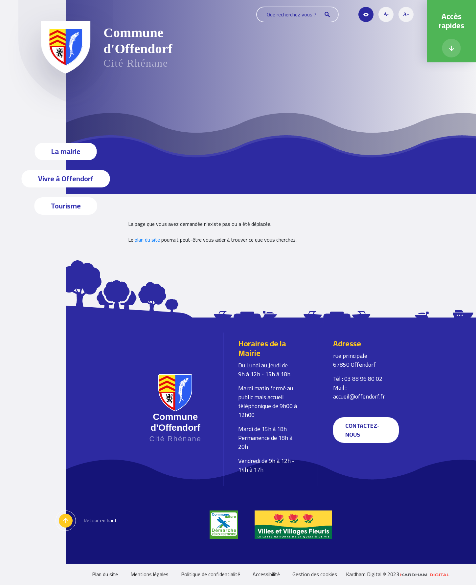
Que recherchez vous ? (298, 14)
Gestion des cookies (314, 574)
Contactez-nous (362, 430)
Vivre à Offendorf (66, 178)
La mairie (65, 151)
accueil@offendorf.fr (359, 396)
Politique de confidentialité (210, 574)
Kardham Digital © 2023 (398, 574)
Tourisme (66, 206)
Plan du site (105, 574)
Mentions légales (149, 574)
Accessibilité (266, 574)
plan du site (147, 240)
